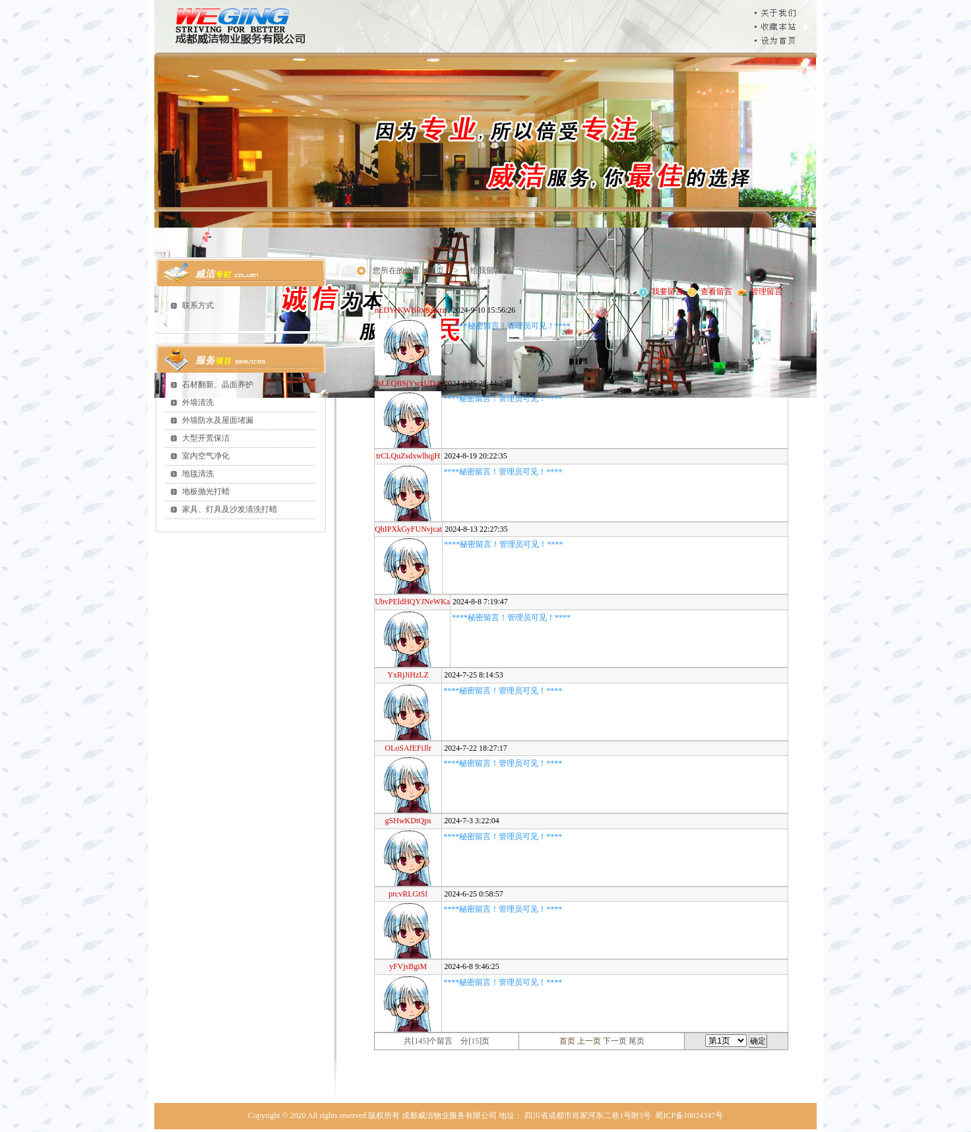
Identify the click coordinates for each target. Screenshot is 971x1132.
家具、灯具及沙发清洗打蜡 (229, 509)
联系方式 (198, 305)
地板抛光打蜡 (206, 491)
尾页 (636, 1041)
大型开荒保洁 (206, 438)
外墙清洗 (198, 402)
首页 (436, 270)
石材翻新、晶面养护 (217, 384)
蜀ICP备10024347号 (689, 1115)
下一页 (615, 1041)
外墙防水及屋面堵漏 (217, 420)
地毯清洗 (198, 473)
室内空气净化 (206, 455)
